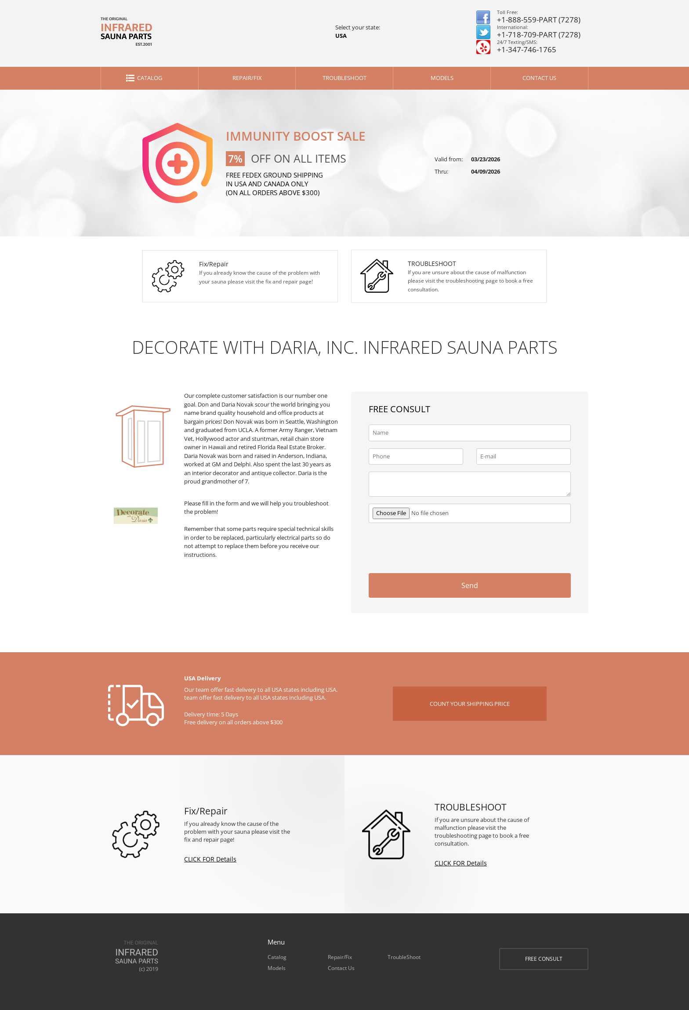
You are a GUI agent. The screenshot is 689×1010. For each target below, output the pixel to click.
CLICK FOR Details (210, 859)
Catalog (149, 78)
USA (341, 36)
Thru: (441, 171)
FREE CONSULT (543, 959)
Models (442, 78)
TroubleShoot (344, 78)
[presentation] (504, 547)
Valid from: (449, 159)
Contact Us (539, 78)
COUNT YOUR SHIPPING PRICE (470, 704)
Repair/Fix (247, 78)
